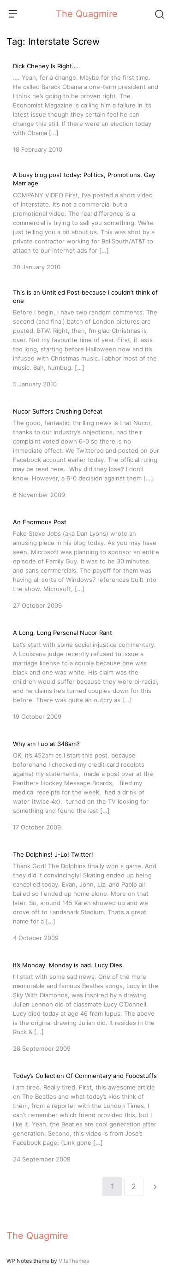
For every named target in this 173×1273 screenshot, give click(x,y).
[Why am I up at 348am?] (86, 784)
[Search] (159, 13)
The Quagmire (87, 13)
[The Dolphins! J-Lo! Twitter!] (86, 895)
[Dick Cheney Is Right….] (86, 107)
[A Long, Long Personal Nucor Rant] (86, 673)
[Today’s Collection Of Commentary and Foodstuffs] (86, 1116)
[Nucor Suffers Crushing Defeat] (86, 452)
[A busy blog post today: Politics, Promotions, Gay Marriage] (86, 221)
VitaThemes (74, 1260)
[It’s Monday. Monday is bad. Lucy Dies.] (86, 1006)
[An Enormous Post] (86, 563)
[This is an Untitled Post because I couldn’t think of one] (86, 338)
